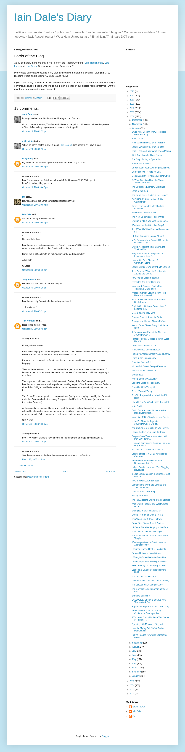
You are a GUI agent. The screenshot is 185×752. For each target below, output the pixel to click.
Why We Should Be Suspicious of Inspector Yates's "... (147, 254)
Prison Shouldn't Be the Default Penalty (150, 580)
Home (65, 471)
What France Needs (141, 163)
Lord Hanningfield (94, 62)
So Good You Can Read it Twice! (147, 449)
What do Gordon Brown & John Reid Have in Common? (149, 294)
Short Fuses (137, 375)
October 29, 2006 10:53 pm (35, 222)
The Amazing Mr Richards (144, 576)
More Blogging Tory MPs (143, 313)
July (134, 651)
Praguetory (27, 158)
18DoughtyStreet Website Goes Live (149, 557)
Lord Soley (31, 66)
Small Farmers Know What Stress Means (151, 151)
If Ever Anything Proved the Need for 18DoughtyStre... (149, 333)
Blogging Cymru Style (142, 362)
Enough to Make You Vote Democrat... (150, 221)
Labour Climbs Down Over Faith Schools (151, 267)
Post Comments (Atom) (38, 477)
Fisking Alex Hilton (140, 495)
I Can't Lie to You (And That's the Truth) (150, 402)
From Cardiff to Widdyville (144, 387)
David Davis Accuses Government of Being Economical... (149, 411)
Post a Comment (27, 465)
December (137, 120)
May (134, 659)
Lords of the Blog (140, 191)
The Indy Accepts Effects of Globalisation (151, 500)
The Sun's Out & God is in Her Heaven (150, 195)
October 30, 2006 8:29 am (34, 270)
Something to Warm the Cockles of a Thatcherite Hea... (149, 486)
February (136, 672)
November (137, 124)
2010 (132, 100)
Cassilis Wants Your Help (143, 491)
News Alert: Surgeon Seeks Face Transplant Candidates (147, 287)
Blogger (105, 736)
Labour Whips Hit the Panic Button (148, 147)
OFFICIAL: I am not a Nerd (144, 345)
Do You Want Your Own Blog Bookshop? (151, 168)
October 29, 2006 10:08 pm (35, 166)
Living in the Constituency (144, 358)
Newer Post (20, 471)
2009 (132, 104)
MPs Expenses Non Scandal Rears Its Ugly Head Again (150, 241)
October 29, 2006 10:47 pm (35, 187)
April (134, 663)
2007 (132, 112)
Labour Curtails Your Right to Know (148, 432)
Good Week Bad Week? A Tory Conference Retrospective (146, 611)
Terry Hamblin (29, 279)
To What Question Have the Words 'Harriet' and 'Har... (148, 181)
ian (23, 197)
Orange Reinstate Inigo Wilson (146, 553)
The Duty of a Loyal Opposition (146, 159)
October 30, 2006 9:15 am (34, 288)
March (135, 667)
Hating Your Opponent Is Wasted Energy (151, 354)
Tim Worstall (28, 321)
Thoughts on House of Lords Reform (149, 321)
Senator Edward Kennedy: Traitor (147, 317)
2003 (132, 689)
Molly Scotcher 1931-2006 (144, 370)
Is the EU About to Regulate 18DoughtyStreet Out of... (145, 422)
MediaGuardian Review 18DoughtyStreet (151, 176)
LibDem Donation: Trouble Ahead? (148, 236)
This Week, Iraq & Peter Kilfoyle (147, 519)
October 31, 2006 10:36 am (35, 424)
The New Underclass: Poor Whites (148, 217)
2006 (132, 116)
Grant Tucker (139, 706)
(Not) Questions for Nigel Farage (147, 155)
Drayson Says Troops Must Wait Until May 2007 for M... (149, 437)
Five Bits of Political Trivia (144, 212)
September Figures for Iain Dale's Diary (150, 606)
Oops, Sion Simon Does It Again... (148, 523)
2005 (132, 681)
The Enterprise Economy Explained (148, 187)
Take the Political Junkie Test (145, 480)
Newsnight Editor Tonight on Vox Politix (150, 417)
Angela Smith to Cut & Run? (145, 379)
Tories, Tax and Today (142, 391)
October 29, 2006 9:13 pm (34, 131)
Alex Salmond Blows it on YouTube (148, 142)
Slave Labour (138, 138)
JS (134, 716)
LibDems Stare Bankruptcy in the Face (150, 527)
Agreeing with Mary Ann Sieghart (147, 624)
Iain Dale (26, 214)
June (134, 655)
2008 (132, 108)
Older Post (110, 471)
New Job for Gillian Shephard (145, 278)
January (136, 676)
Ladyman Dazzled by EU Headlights (149, 549)
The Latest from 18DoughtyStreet (147, 585)
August (135, 647)
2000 (132, 693)
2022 (132, 91)
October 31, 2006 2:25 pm (34, 441)
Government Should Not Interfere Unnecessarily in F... (147, 461)
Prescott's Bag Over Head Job (146, 282)
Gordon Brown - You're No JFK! (147, 172)
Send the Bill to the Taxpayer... (146, 383)
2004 (132, 685)
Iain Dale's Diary (53, 17)
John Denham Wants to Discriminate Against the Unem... (149, 272)
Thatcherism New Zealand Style (147, 531)
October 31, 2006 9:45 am (34, 329)
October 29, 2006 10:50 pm (35, 205)
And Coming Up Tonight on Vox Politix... (150, 428)
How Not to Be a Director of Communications (145, 261)
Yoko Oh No (137, 406)
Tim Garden (66, 145)
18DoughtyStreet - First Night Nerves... (150, 561)
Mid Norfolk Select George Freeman (149, 366)
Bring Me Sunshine (141, 596)
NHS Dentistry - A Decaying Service (148, 565)
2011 (132, 95)
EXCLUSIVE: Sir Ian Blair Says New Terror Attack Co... (149, 601)
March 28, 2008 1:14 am (33, 459)
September (137, 643)
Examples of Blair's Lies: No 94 (146, 510)
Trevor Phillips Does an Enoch (146, 349)
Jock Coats (28, 114)
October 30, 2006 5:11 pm (34, 311)
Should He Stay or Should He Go (147, 515)
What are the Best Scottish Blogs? (148, 225)
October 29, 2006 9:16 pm (34, 149)
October (136, 128)
